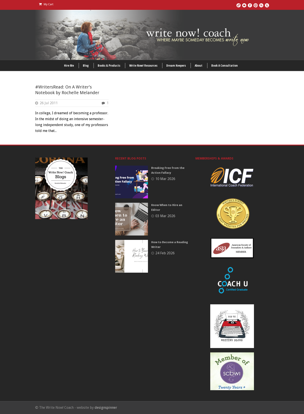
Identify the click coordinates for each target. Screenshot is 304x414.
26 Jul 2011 (49, 103)
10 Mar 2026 (165, 179)
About (198, 65)
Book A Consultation (224, 65)
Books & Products (109, 65)
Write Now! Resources (143, 65)
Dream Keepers (176, 65)
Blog (86, 65)
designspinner (106, 407)
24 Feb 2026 (165, 253)
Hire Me (69, 65)
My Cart (46, 4)
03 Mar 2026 (165, 216)
